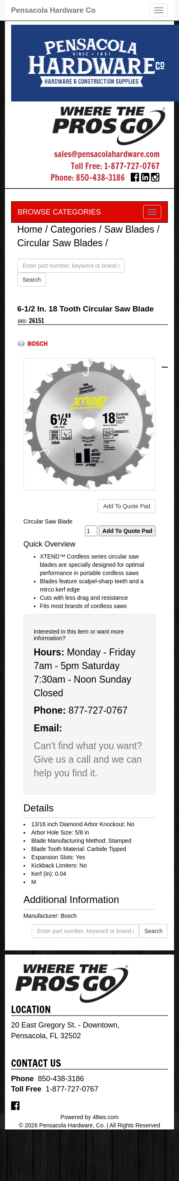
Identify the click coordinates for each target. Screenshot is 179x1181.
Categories (73, 229)
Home (29, 229)
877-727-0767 (97, 710)
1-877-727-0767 (132, 166)
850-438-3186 (100, 178)
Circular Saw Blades (60, 243)
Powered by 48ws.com (90, 1117)
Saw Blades (129, 229)
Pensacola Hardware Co (53, 10)
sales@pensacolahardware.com (107, 154)
